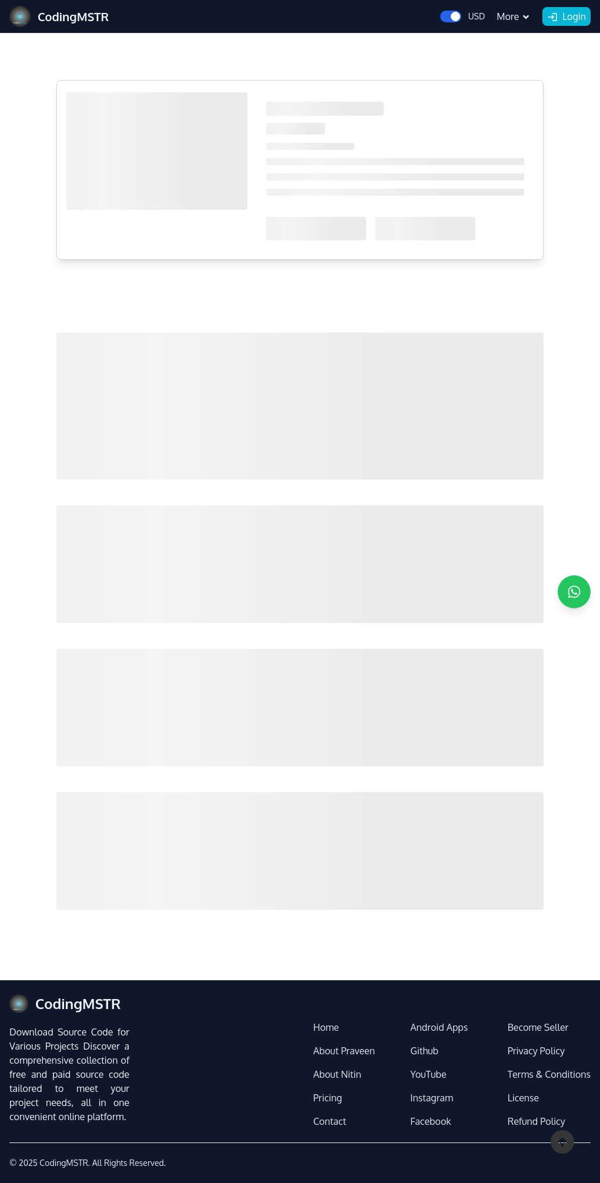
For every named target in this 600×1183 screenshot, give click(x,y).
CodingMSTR (63, 1163)
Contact (329, 1121)
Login (566, 17)
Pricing (327, 1098)
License (523, 1098)
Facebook (430, 1121)
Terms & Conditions (549, 1074)
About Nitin (337, 1074)
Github (424, 1051)
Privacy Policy (536, 1051)
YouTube (428, 1074)
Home (326, 1027)
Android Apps (439, 1027)
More (514, 16)
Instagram (431, 1098)
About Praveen (344, 1051)
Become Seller (538, 1027)
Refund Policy (536, 1121)
